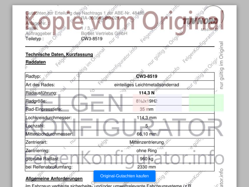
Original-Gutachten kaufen (124, 176)
